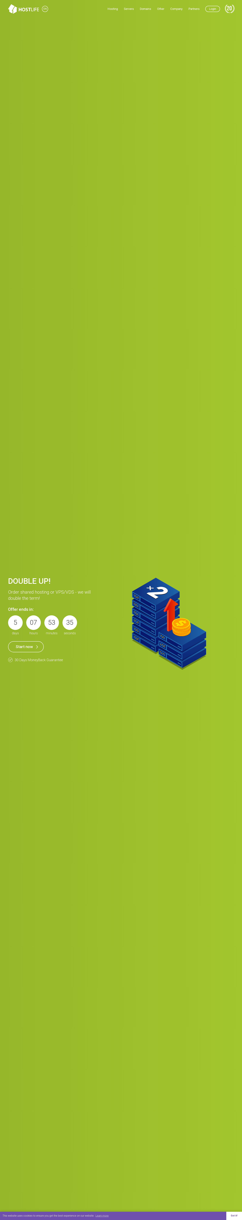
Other (160, 9)
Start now (24, 646)
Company (176, 9)
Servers (129, 9)
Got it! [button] (234, 1215)
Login (212, 9)
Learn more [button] (102, 1215)
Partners (194, 9)
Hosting (113, 9)
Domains (145, 9)
